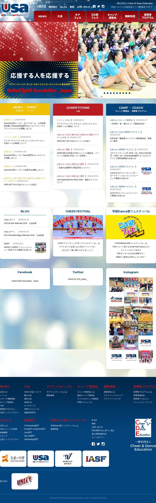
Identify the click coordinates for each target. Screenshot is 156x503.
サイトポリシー (98, 437)
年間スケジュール (31, 409)
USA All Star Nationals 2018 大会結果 (25, 221)
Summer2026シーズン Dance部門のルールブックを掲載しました (25, 154)
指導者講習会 (139, 395)
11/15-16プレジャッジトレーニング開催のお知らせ (131, 191)
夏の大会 (28, 395)
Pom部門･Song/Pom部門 (34, 429)
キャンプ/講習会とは (86, 392)
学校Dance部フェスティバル (68, 420)
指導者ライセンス (141, 399)
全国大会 (28, 402)
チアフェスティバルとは (57, 392)
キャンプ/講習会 (7, 402)
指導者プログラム (7, 409)
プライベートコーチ (112, 399)
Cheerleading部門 (31, 426)
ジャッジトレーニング (143, 402)
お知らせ (3, 392)
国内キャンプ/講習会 (86, 395)
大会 (2, 406)
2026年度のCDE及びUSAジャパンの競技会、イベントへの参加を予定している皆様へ (78, 152)
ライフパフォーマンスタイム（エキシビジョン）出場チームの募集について (25, 140)
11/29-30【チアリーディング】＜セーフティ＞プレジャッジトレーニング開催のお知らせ (131, 172)
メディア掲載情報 (7, 399)
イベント (3, 395)
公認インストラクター (9, 412)
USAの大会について (32, 392)
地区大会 (28, 399)
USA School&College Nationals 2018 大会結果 (25, 233)
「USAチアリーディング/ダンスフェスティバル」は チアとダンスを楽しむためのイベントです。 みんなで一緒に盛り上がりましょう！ (78, 233)
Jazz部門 (28, 432)
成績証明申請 (29, 412)
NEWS (4, 386)
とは (6, 420)
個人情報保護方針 (99, 434)
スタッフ (3, 436)
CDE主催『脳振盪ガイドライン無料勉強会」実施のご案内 (131, 136)
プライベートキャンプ (113, 395)
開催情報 (50, 395)
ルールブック (29, 406)
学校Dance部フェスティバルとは (65, 426)
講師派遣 (109, 386)
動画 (72, 7)
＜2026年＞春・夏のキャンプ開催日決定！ (128, 122)
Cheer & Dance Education (134, 3)
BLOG (63, 7)
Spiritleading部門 (31, 439)
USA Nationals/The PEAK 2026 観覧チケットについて (78, 179)
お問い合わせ (83, 7)
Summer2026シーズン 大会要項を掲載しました (24, 168)
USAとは (41, 7)
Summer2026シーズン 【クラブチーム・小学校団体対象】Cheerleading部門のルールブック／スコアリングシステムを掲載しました (25, 124)
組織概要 (3, 432)
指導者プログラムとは (143, 392)
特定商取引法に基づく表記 (103, 430)
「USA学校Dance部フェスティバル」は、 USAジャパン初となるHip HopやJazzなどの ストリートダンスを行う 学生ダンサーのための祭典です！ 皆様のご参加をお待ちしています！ (131, 236)
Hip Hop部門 (29, 436)
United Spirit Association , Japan (25, 281)
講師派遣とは (109, 392)
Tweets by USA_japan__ (78, 279)
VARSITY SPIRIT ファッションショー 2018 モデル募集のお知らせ (25, 247)
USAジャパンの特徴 (8, 429)
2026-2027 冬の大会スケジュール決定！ (25, 181)
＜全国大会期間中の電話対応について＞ (78, 166)
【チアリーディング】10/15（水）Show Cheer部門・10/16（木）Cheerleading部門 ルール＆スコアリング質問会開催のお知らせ (131, 153)
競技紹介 (53, 7)
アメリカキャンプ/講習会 (87, 399)
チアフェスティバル (59, 386)
